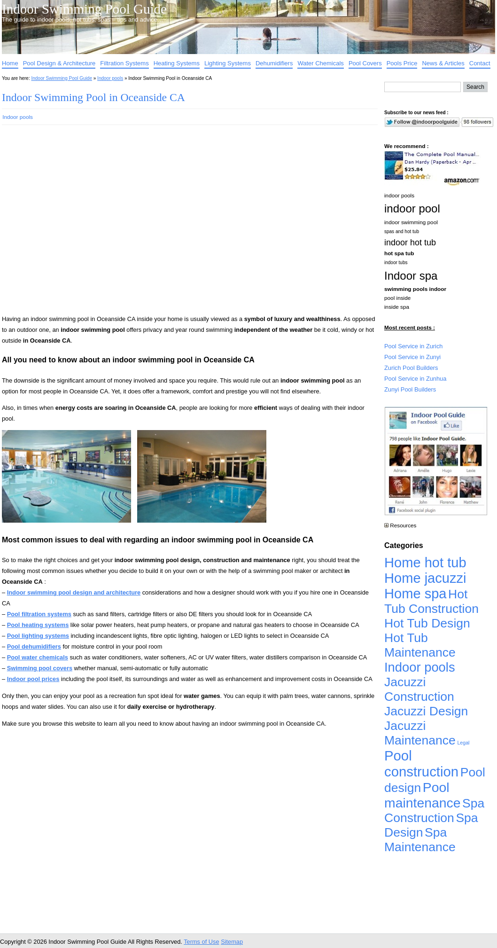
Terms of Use (201, 941)
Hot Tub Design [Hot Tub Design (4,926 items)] (427, 623)
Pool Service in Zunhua (415, 378)
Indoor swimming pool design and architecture (73, 592)
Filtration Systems (124, 63)
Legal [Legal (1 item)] (463, 742)
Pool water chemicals (37, 657)
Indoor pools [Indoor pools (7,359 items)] (419, 667)
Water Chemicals (320, 63)
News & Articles (443, 63)
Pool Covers (365, 63)
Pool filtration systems (39, 614)
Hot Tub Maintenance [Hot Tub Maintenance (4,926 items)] (420, 645)
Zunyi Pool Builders (410, 389)
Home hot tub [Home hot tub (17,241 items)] (425, 562)
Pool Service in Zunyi (412, 356)
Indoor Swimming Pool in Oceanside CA (93, 97)
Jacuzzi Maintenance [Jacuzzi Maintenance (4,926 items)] (420, 733)
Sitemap (232, 941)
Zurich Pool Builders (411, 367)
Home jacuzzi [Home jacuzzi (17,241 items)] (425, 578)
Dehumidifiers (274, 63)
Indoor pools (110, 78)
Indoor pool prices (33, 678)
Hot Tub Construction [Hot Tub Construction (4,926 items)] (431, 601)
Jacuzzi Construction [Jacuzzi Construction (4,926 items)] (419, 689)
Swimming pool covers (39, 668)
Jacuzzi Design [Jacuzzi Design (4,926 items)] (426, 711)
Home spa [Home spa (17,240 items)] (415, 593)
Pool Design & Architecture (59, 63)
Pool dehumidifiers (34, 646)
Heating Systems (177, 63)
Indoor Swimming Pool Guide (84, 8)
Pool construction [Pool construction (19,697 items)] (421, 763)
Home (10, 63)
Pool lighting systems (38, 635)
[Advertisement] (90, 224)
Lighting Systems (227, 63)
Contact (479, 63)
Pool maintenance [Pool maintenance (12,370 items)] (422, 795)
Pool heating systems (38, 624)
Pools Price (402, 63)
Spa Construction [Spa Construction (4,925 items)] (434, 810)
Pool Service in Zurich (413, 346)
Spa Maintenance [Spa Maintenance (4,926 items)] (420, 839)
